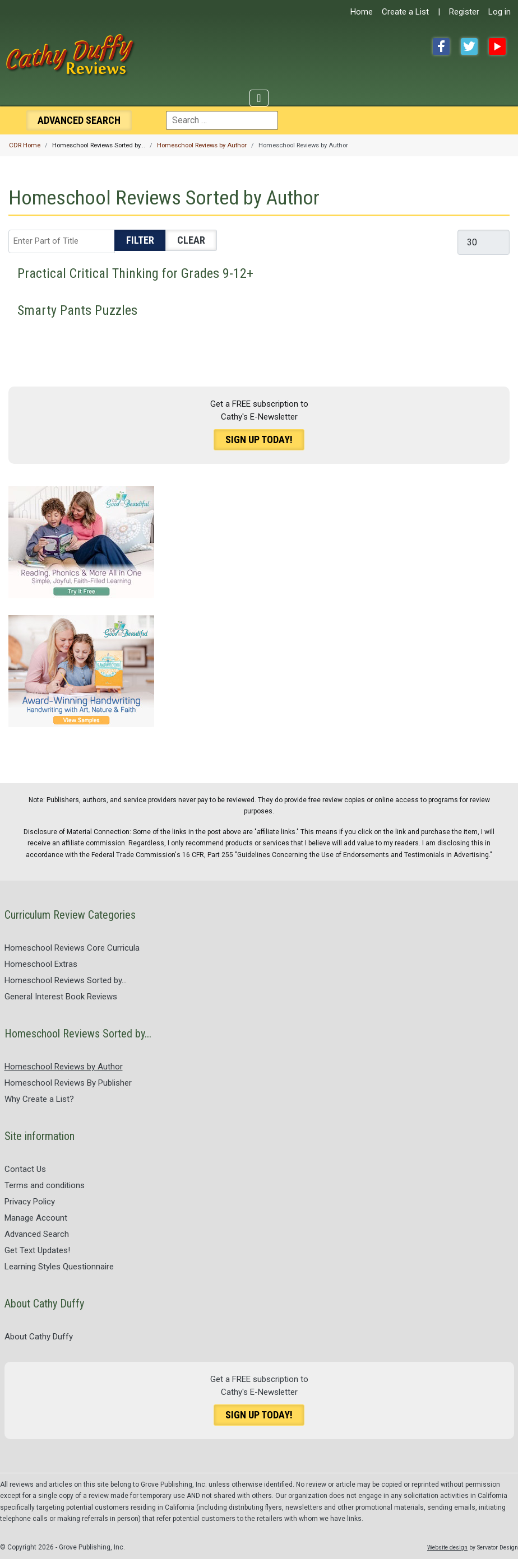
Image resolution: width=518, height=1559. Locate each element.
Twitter (469, 46)
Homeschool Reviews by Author (63, 1067)
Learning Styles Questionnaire (59, 1267)
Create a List (405, 12)
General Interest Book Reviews (60, 997)
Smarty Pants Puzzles (77, 310)
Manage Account (35, 1218)
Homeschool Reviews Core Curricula (72, 948)
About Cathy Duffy (38, 1337)
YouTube (497, 46)
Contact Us (25, 1169)
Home (361, 12)
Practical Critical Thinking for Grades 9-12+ (135, 273)
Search (79, 120)
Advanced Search (36, 1234)
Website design (447, 1547)
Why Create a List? (39, 1099)
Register (464, 12)
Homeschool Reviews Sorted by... (65, 980)
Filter (140, 240)
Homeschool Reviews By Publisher (68, 1083)
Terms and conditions (44, 1185)
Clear (191, 240)
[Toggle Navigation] (258, 98)
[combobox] (222, 120)
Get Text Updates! (37, 1250)
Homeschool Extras (40, 964)
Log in (499, 12)
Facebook (441, 46)
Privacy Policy (29, 1202)
